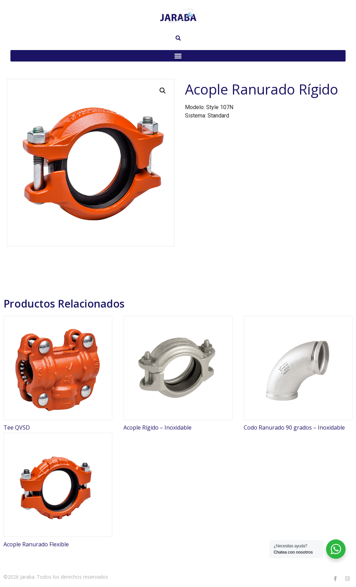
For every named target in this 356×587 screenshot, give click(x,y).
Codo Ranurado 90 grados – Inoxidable (294, 427)
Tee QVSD (16, 427)
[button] (178, 56)
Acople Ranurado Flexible (36, 544)
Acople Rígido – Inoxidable (157, 427)
